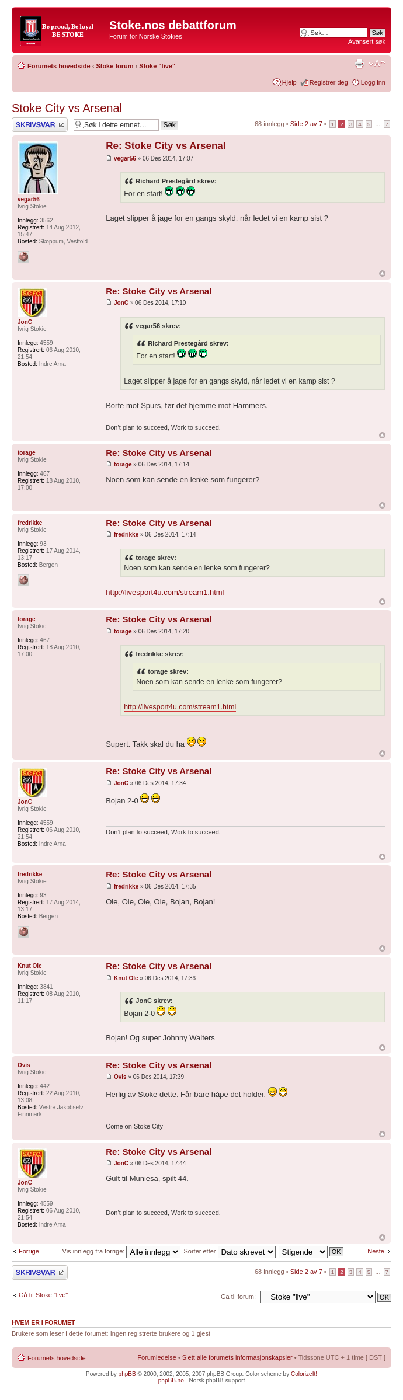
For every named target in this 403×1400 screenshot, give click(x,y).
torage (123, 464)
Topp (382, 273)
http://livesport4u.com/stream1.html (165, 592)
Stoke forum (114, 65)
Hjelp (289, 82)
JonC (121, 302)
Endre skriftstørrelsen (377, 63)
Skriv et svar (40, 124)
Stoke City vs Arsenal (67, 108)
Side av (306, 123)
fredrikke (126, 534)
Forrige (29, 1251)
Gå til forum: (238, 1296)
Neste (375, 1251)
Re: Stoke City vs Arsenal (165, 145)
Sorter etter (229, 1251)
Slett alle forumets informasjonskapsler (237, 1357)
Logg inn (373, 82)
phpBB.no (171, 1380)
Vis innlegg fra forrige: (121, 1251)
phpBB (127, 1374)
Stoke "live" (157, 65)
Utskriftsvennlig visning (359, 63)
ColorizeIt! (304, 1374)
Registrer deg (329, 82)
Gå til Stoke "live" (43, 1294)
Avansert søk (366, 41)
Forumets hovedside (59, 65)
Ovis (120, 1077)
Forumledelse (156, 1357)
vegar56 (125, 158)
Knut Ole (126, 978)
